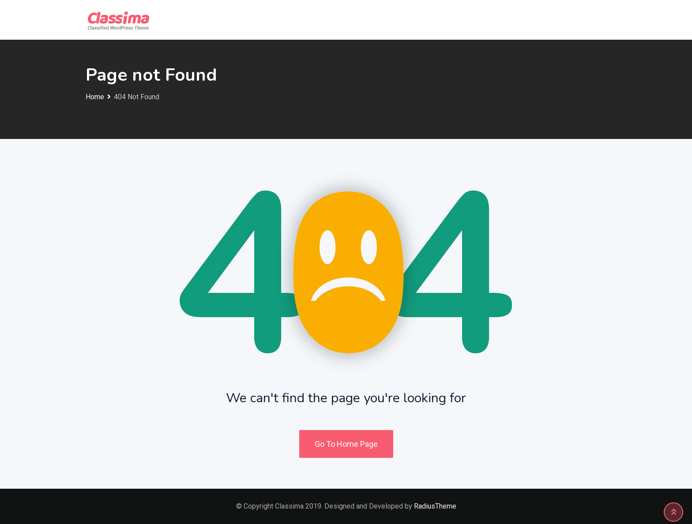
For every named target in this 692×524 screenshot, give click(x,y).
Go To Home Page (346, 444)
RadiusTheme (435, 506)
